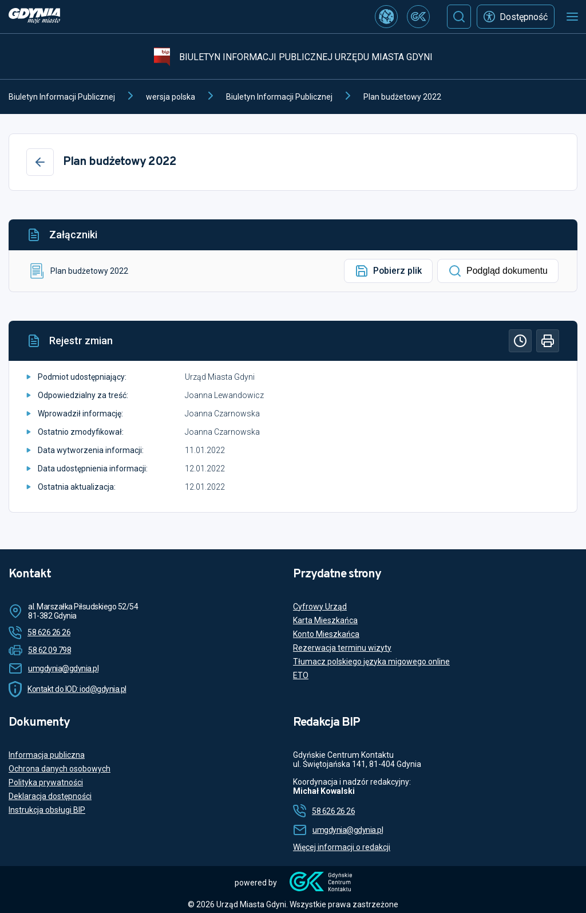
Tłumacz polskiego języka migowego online (371, 661)
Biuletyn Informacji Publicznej (62, 96)
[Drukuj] (547, 340)
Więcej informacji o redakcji (341, 847)
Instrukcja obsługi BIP (47, 809)
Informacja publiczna (47, 754)
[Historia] (520, 340)
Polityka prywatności (46, 782)
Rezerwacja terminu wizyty (342, 647)
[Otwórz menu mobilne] (572, 17)
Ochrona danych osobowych (59, 768)
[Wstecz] (40, 162)
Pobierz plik (388, 271)
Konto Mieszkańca (326, 634)
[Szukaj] (459, 17)
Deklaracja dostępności (50, 796)
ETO (300, 675)
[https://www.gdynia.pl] (34, 17)
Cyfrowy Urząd (320, 606)
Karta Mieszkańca (325, 620)
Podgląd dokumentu (498, 271)
